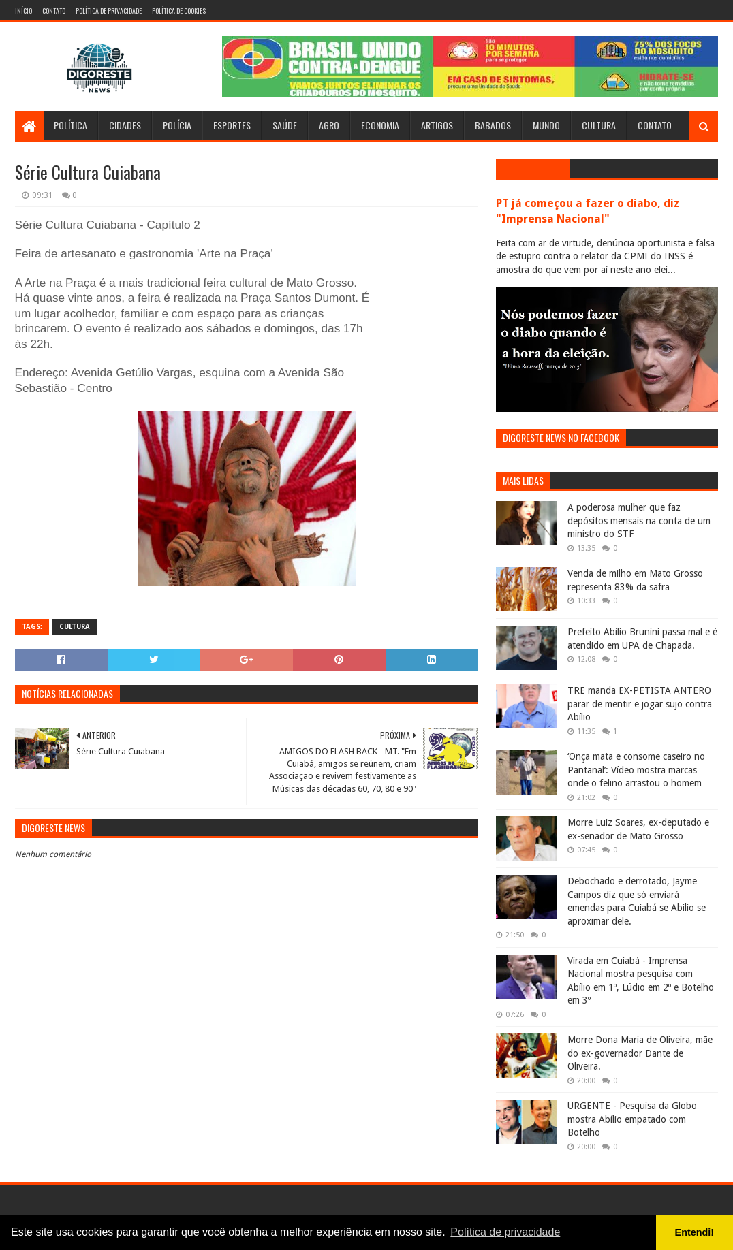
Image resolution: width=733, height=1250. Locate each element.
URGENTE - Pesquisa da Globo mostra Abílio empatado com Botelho (632, 1119)
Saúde (284, 125)
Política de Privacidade (109, 10)
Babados (493, 125)
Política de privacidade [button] (505, 1232)
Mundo (546, 125)
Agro (329, 125)
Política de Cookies (179, 10)
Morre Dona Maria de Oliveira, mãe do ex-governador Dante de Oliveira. (640, 1053)
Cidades (125, 125)
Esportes (232, 125)
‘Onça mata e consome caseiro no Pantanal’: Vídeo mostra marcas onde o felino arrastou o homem (636, 769)
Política (70, 125)
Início (23, 10)
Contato (53, 10)
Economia (380, 125)
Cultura (599, 125)
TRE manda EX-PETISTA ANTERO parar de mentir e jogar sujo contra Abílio (639, 703)
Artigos (437, 125)
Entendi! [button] (695, 1232)
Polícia (177, 125)
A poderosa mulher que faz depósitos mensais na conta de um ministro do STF (639, 520)
